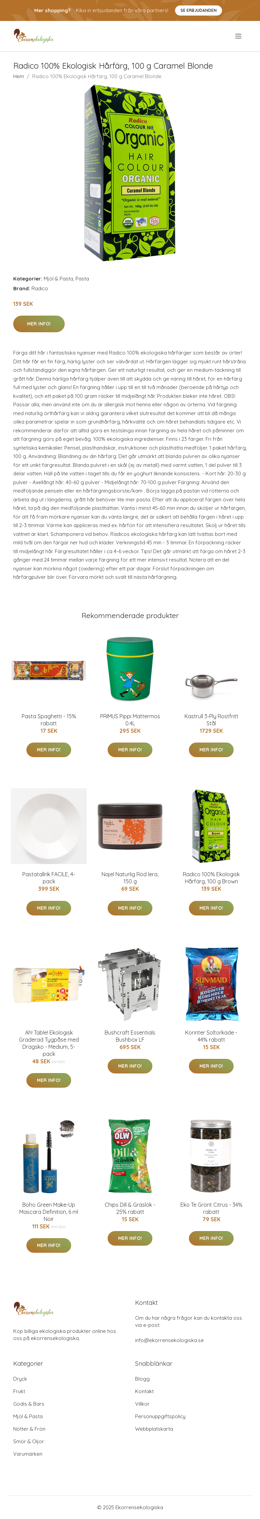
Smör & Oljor (28, 1441)
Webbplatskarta (154, 1429)
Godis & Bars (28, 1404)
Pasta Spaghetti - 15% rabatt (49, 720)
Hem (18, 76)
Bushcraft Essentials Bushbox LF (130, 1036)
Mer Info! (39, 324)
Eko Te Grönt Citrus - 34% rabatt (211, 1208)
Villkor (142, 1404)
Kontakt (144, 1391)
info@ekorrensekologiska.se (169, 1340)
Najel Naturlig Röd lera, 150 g (130, 878)
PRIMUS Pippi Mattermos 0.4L (130, 720)
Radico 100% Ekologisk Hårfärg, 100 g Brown (211, 878)
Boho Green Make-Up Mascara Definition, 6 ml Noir (48, 1211)
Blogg (142, 1379)
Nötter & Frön (29, 1429)
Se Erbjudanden (198, 10)
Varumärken (27, 1454)
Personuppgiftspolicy (160, 1416)
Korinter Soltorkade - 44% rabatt (211, 1036)
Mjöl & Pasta (58, 278)
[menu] (239, 36)
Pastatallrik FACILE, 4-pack (48, 878)
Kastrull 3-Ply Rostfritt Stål (211, 720)
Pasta (82, 278)
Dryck (20, 1379)
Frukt (19, 1391)
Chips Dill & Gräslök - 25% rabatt (130, 1208)
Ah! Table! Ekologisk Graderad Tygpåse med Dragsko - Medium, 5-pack (49, 1043)
